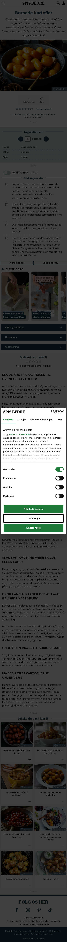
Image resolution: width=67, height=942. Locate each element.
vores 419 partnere (19, 434)
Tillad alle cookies (33, 509)
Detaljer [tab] (22, 419)
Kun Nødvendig (33, 528)
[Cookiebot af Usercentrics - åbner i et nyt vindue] (51, 412)
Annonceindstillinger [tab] (41, 419)
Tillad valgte (33, 518)
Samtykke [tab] (8, 419)
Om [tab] (60, 419)
